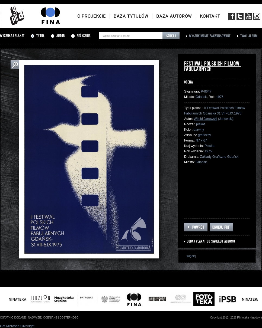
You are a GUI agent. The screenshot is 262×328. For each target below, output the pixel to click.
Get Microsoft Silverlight (17, 326)
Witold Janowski (205, 119)
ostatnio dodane (13, 317)
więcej (191, 256)
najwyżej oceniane (42, 317)
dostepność (68, 317)
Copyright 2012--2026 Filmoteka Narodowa (236, 317)
